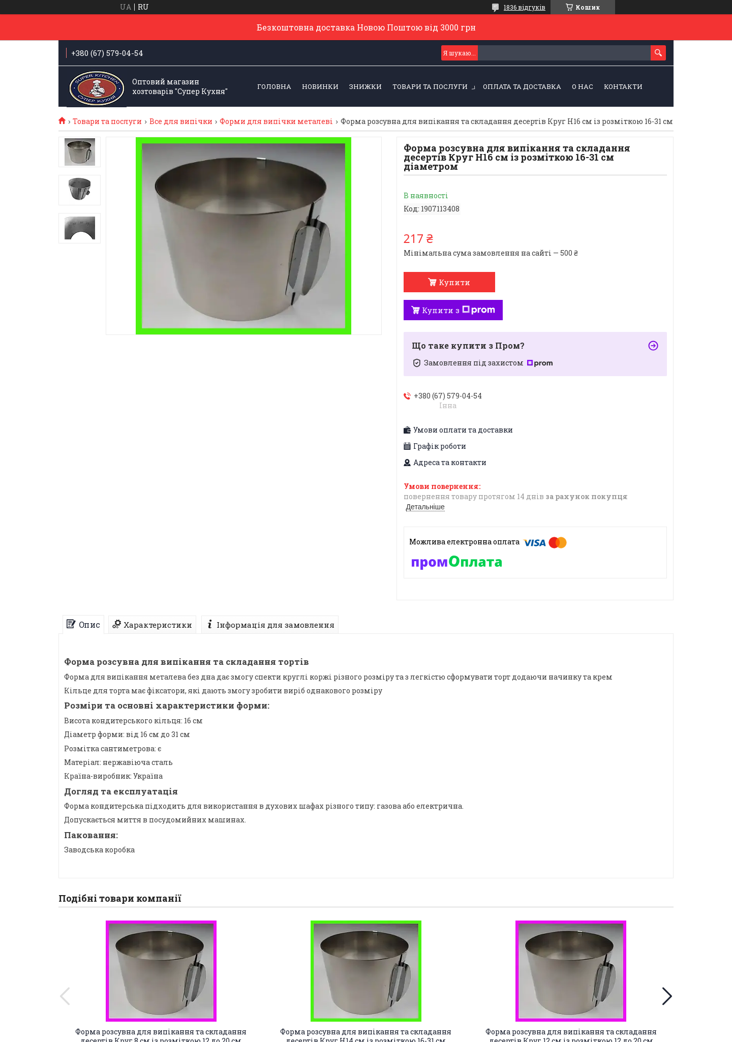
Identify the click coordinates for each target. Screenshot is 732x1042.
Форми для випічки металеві (276, 121)
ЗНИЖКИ (365, 86)
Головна (274, 86)
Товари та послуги (430, 86)
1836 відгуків (524, 7)
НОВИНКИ (320, 86)
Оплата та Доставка (522, 86)
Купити (454, 282)
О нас (582, 86)
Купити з (458, 310)
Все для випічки (180, 121)
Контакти (623, 86)
